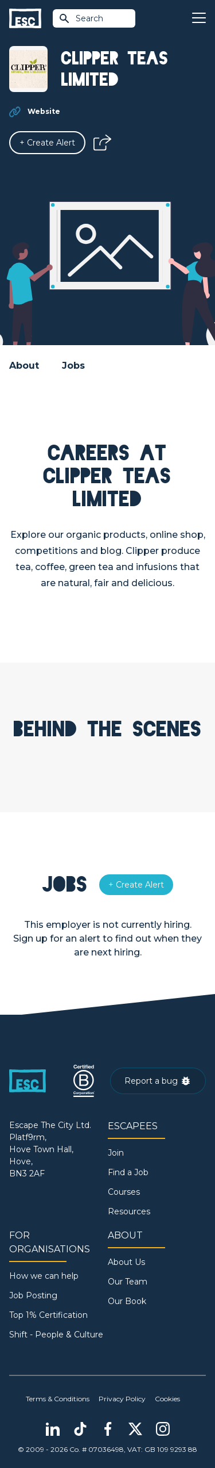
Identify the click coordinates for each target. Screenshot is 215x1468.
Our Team (127, 1281)
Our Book (127, 1301)
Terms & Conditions (57, 1398)
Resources (129, 1211)
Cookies (167, 1398)
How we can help (44, 1276)
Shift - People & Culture (56, 1334)
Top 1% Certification (48, 1315)
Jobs (73, 365)
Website (44, 111)
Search (80, 18)
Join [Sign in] (116, 1153)
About (24, 365)
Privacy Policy (122, 1398)
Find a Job (128, 1172)
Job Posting (33, 1295)
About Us (126, 1262)
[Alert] (47, 142)
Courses (124, 1192)
